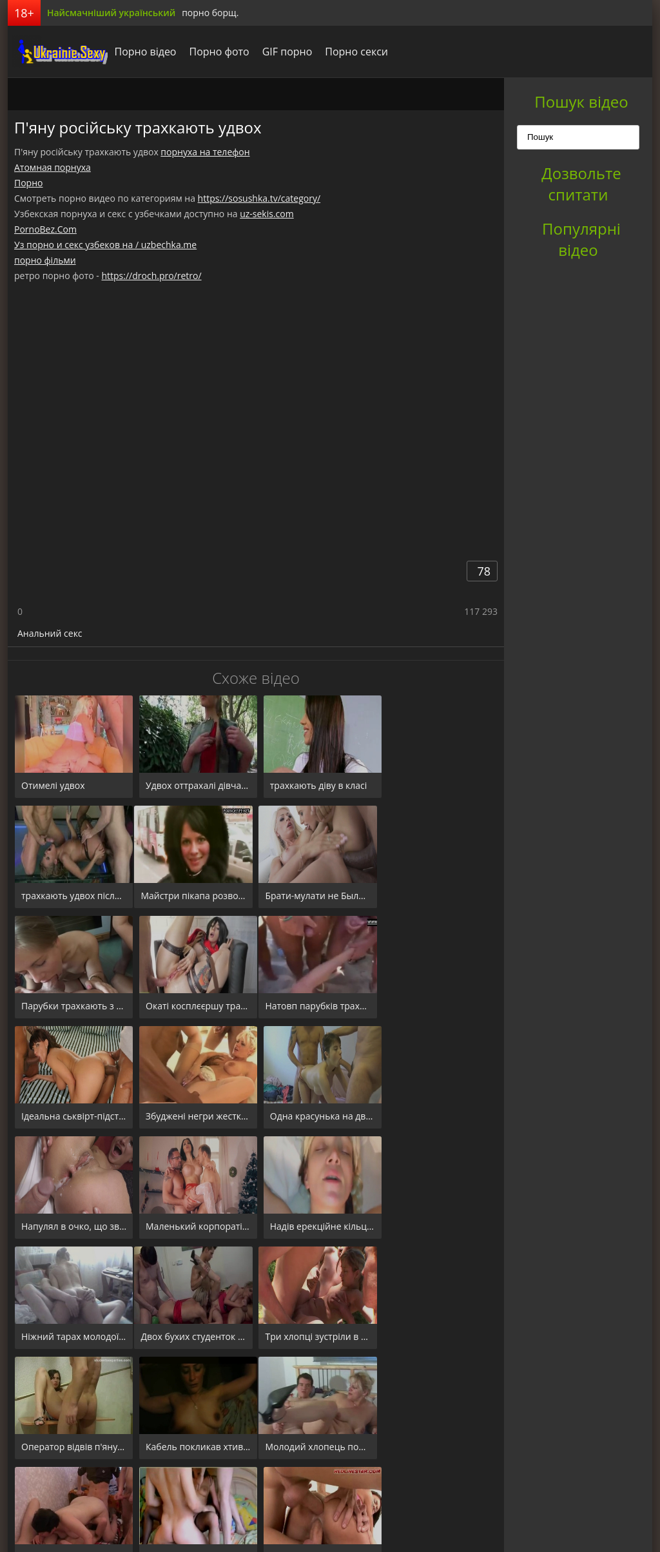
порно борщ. (210, 12)
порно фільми (45, 260)
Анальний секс (49, 633)
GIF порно (283, 51)
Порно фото (216, 51)
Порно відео (142, 51)
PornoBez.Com (45, 229)
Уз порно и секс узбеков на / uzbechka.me (105, 244)
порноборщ (56, 51)
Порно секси (353, 51)
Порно (28, 183)
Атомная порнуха (52, 167)
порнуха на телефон (204, 152)
